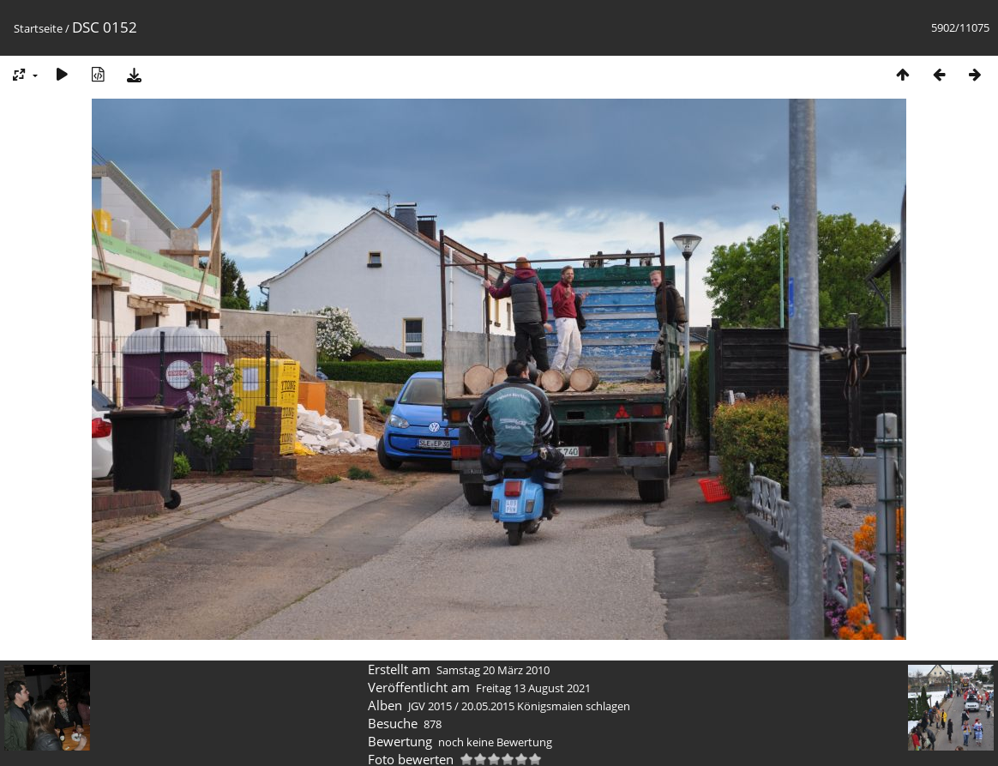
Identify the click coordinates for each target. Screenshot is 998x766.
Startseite (38, 28)
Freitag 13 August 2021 (533, 688)
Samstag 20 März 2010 (493, 670)
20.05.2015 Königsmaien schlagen (545, 706)
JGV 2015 (430, 706)
